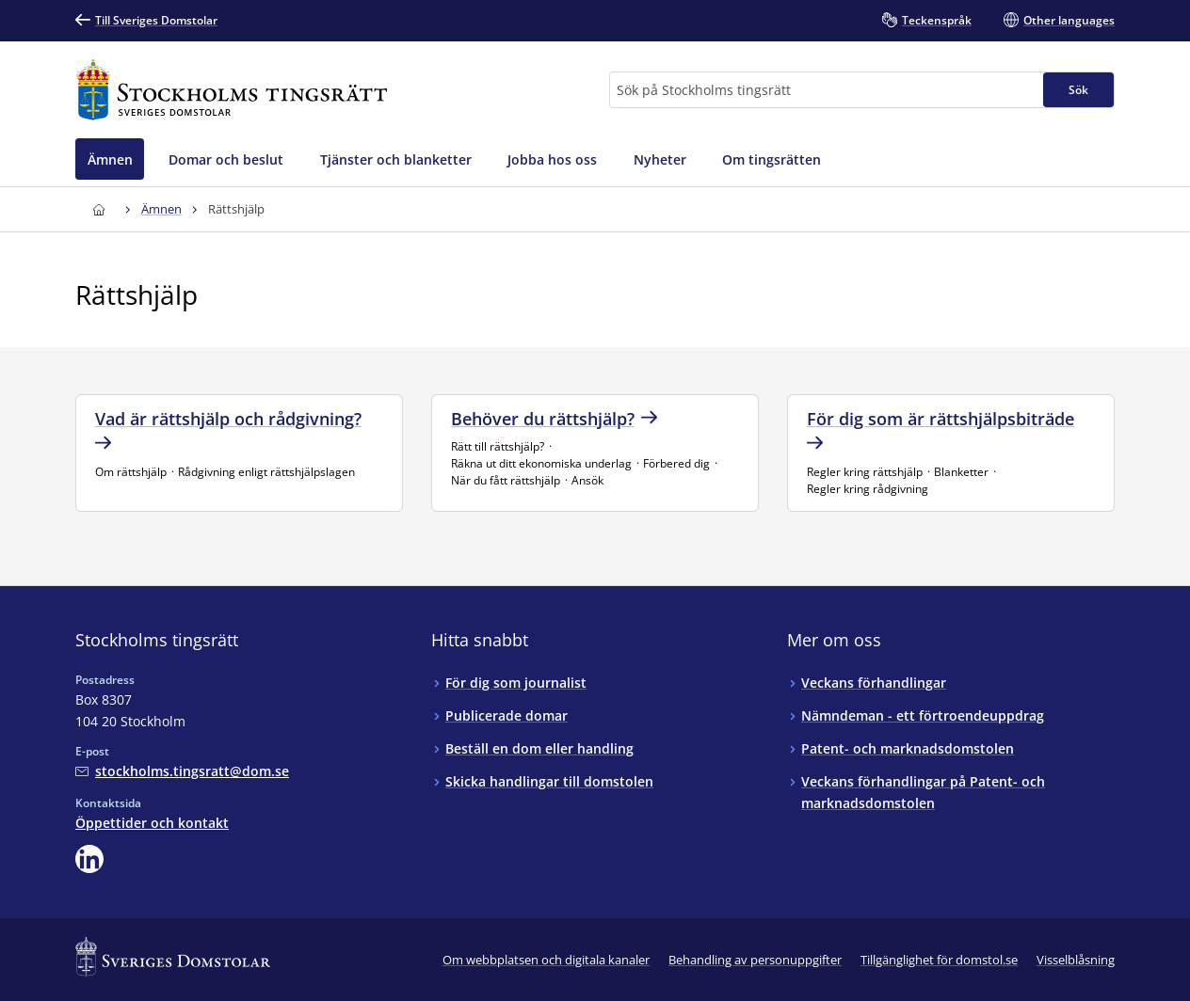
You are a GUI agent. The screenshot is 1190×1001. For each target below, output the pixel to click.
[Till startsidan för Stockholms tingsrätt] (231, 89)
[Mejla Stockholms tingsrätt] (182, 771)
